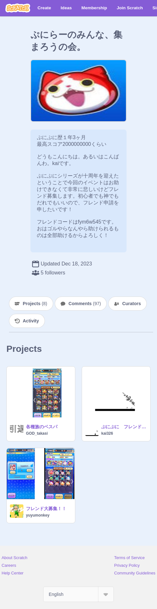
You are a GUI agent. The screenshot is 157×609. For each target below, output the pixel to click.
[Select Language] (78, 594)
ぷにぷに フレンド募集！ (123, 426)
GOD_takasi (37, 433)
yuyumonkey (37, 515)
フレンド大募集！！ (46, 508)
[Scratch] (18, 8)
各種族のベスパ (41, 426)
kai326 (107, 433)
